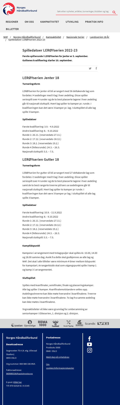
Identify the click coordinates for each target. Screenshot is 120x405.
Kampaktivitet (49, 21)
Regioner (12, 21)
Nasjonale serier (75, 37)
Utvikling (72, 21)
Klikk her (17, 382)
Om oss (29, 21)
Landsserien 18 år (99, 37)
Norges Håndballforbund (27, 37)
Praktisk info (94, 21)
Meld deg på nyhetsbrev (57, 357)
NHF (5, 37)
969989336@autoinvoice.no (19, 373)
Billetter (12, 29)
